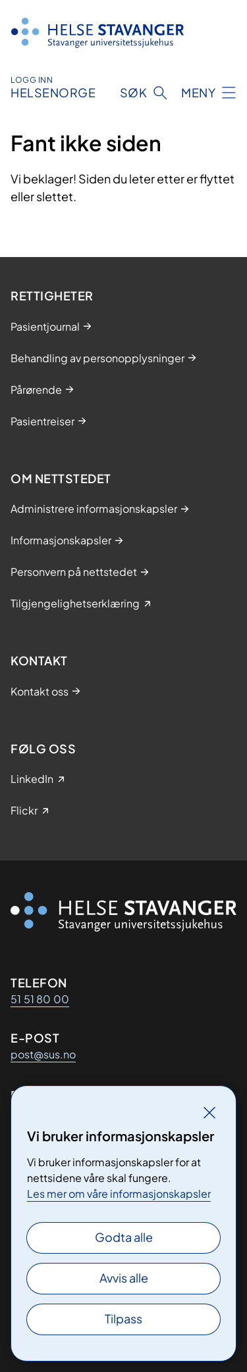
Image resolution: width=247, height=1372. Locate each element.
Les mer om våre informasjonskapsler (119, 1193)
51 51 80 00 (40, 999)
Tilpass (123, 1318)
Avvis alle (123, 1277)
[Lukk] (209, 1112)
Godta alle (124, 1236)
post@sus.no (43, 1054)
